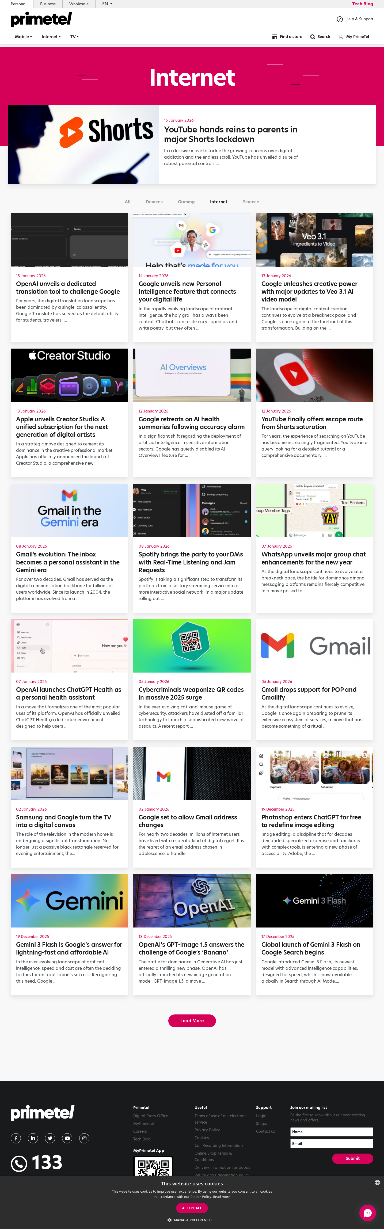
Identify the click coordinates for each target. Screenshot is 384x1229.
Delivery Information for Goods (222, 1167)
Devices (154, 202)
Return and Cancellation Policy (222, 1175)
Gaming (186, 202)
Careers (140, 1131)
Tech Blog (362, 4)
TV (73, 38)
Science (251, 202)
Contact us (265, 1131)
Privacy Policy (207, 1130)
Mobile (22, 38)
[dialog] (192, 1202)
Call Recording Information (219, 1145)
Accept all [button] (192, 1208)
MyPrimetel (143, 1123)
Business (48, 4)
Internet (50, 38)
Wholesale (79, 4)
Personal (18, 4)
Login (261, 1116)
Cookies (202, 1137)
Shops (261, 1123)
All (128, 202)
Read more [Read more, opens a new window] (221, 1196)
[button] (192, 1220)
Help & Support (355, 21)
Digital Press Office (150, 1116)
